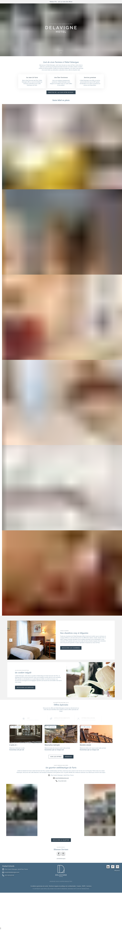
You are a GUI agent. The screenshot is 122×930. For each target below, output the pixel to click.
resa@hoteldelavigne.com (62, 788)
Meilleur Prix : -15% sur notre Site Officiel (61, 2)
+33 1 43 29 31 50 (62, 791)
